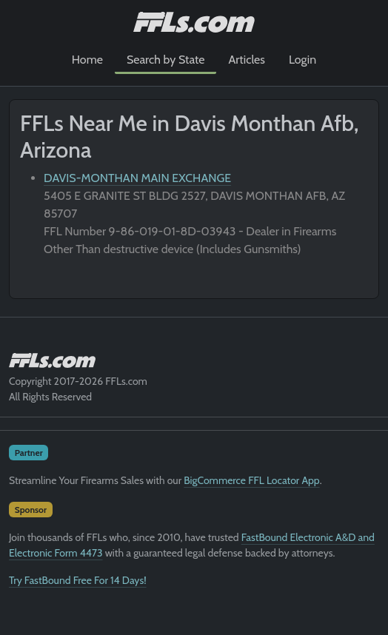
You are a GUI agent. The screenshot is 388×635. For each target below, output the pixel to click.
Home (87, 60)
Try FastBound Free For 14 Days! (78, 580)
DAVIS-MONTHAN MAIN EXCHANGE (137, 178)
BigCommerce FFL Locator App (251, 480)
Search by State (166, 60)
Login (302, 60)
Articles (246, 60)
